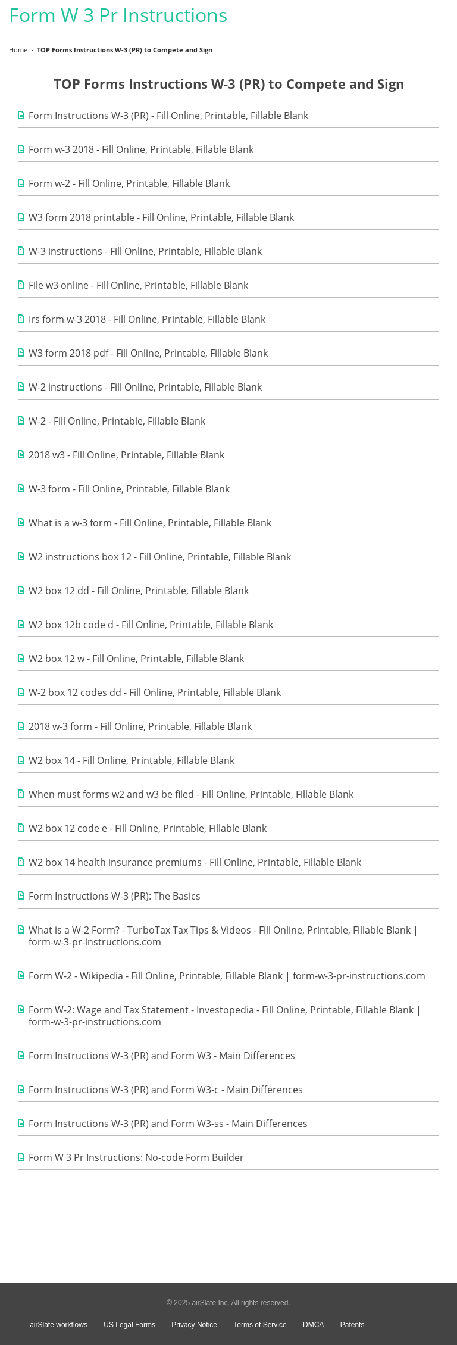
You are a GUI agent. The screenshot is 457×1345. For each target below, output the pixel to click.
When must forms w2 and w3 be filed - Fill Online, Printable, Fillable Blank (191, 794)
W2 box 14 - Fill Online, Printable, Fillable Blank (131, 760)
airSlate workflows (58, 1325)
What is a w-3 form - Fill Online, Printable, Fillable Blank (150, 523)
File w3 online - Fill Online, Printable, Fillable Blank (138, 285)
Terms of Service (259, 1325)
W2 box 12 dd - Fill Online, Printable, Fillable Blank (139, 591)
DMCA (313, 1325)
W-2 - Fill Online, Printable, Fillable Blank (117, 421)
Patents (352, 1325)
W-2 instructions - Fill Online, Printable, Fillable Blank (145, 387)
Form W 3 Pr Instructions (118, 14)
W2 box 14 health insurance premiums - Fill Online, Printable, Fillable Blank (195, 862)
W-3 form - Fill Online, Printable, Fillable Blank (129, 489)
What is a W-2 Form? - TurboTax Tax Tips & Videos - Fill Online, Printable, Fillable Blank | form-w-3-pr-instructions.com (223, 936)
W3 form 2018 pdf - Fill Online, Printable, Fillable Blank (148, 353)
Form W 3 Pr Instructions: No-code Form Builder (136, 1157)
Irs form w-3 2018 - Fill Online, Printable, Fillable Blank (147, 319)
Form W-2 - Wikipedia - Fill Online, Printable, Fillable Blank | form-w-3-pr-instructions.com (227, 976)
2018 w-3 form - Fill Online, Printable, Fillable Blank (140, 726)
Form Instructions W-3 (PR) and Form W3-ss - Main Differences (168, 1123)
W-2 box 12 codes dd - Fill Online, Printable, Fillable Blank (155, 692)
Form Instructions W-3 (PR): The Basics (115, 896)
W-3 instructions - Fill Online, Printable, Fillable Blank (145, 251)
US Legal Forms (129, 1325)
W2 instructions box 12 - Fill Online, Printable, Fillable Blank (160, 557)
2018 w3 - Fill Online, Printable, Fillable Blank (126, 455)
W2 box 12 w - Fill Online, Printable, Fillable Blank (136, 658)
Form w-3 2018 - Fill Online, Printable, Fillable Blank (141, 149)
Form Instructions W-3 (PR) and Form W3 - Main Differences (162, 1056)
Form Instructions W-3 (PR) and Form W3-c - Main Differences (166, 1090)
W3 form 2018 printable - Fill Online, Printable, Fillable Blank (161, 217)
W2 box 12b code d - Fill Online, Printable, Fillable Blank (151, 625)
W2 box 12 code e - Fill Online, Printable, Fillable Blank (148, 828)
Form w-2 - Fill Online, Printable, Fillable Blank (129, 183)
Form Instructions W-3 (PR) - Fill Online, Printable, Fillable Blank (168, 115)
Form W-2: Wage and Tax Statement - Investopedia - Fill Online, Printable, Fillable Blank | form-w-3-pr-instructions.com (225, 1016)
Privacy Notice (194, 1325)
